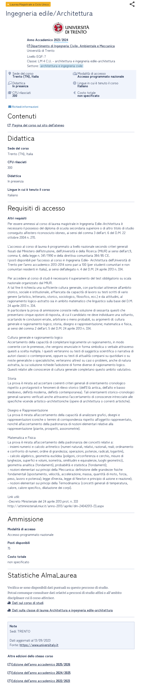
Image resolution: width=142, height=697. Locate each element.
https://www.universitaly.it (39, 644)
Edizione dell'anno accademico (39, 664)
